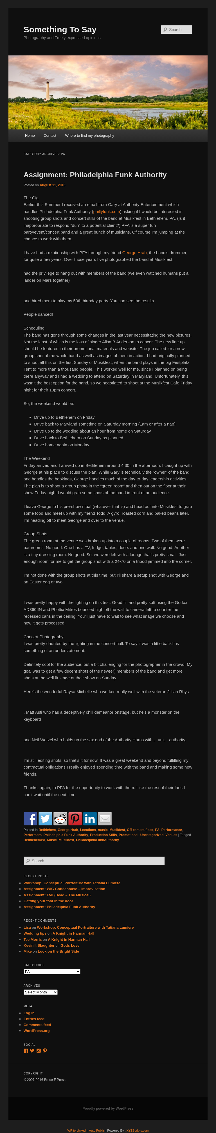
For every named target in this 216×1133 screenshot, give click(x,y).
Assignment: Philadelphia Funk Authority (95, 175)
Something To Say (60, 29)
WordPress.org (37, 1031)
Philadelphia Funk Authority (66, 835)
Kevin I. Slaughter (39, 945)
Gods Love (69, 945)
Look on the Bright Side (58, 951)
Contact (50, 135)
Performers (33, 835)
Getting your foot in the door (48, 901)
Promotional (128, 835)
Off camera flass (140, 830)
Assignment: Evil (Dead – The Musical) (57, 895)
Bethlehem (47, 830)
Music (52, 840)
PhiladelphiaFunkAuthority (97, 840)
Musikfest (117, 830)
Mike (28, 951)
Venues (171, 835)
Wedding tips (35, 933)
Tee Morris (33, 939)
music (103, 830)
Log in (29, 1013)
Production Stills (103, 835)
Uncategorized (152, 835)
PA (157, 830)
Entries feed (34, 1019)
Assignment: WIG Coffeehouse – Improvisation (64, 889)
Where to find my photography (89, 135)
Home (30, 135)
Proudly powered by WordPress (107, 1108)
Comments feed (37, 1025)
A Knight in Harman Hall (73, 933)
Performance (171, 830)
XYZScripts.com (138, 1130)
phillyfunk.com (106, 211)
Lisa (27, 927)
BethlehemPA (34, 840)
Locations (88, 830)
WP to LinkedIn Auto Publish (86, 1130)
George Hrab (134, 252)
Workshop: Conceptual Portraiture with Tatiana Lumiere (72, 883)
